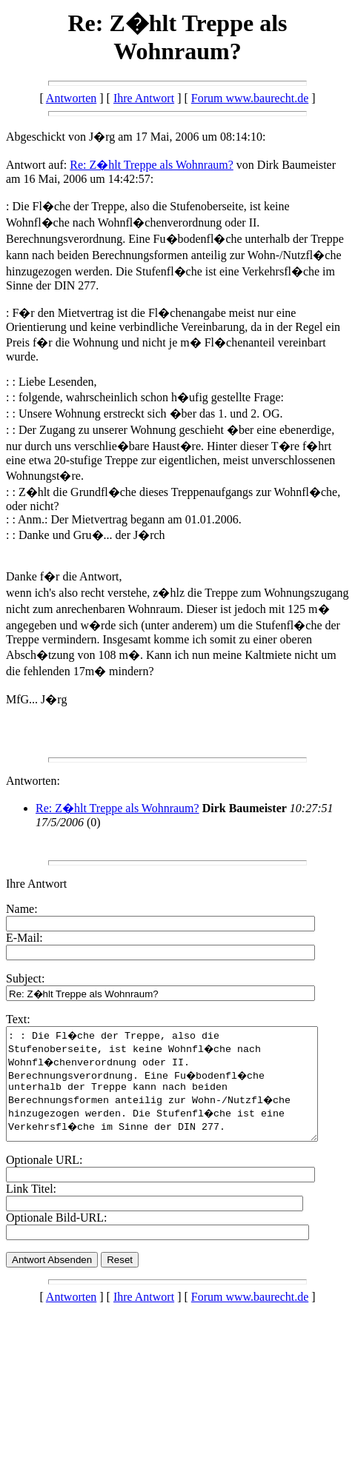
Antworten (71, 98)
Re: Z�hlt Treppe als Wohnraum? (151, 164)
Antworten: (33, 780)
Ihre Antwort (143, 98)
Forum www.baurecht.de (249, 98)
